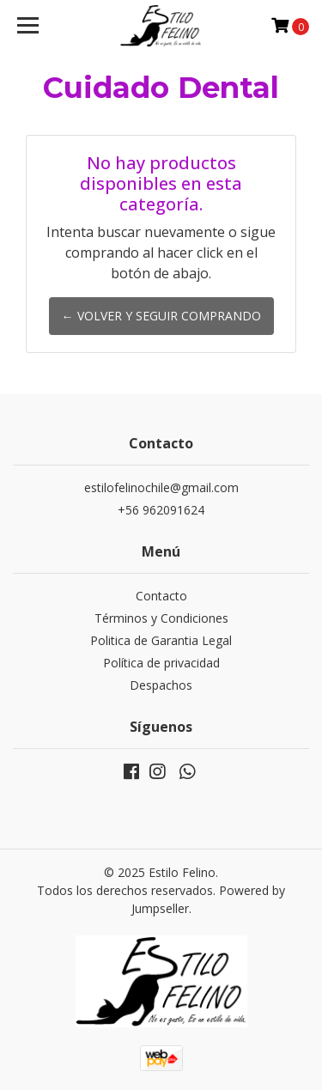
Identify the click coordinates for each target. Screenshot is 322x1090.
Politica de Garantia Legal (161, 640)
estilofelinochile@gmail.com (161, 487)
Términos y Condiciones (161, 618)
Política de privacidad (161, 663)
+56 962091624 (161, 510)
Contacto (161, 596)
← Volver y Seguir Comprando (161, 316)
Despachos (161, 685)
